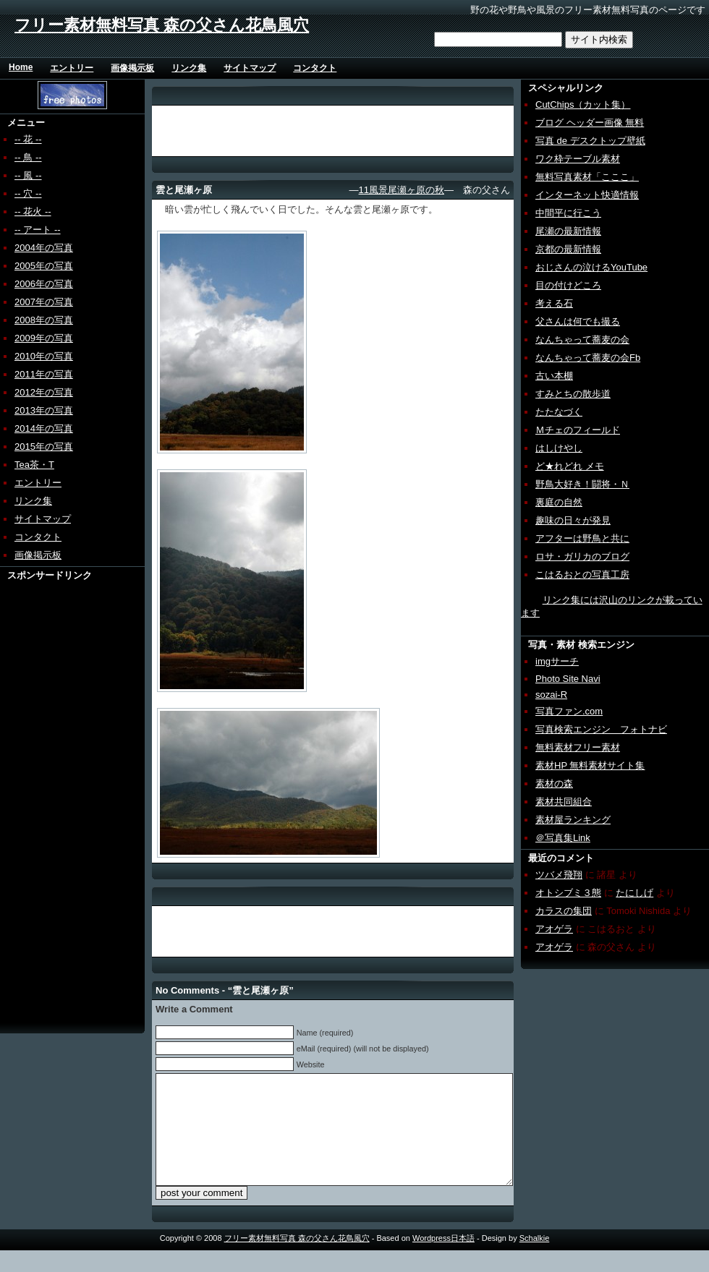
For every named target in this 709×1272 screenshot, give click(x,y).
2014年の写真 (43, 428)
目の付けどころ (568, 285)
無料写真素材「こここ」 (587, 176)
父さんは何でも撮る (577, 321)
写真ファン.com (569, 711)
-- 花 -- (28, 139)
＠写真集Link (562, 837)
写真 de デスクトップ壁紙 (590, 140)
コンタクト (314, 68)
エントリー (71, 68)
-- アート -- (37, 229)
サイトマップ (250, 68)
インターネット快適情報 (587, 194)
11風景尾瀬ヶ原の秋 (401, 189)
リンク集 (188, 68)
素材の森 (554, 783)
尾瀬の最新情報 (568, 231)
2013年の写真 (43, 410)
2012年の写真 (43, 392)
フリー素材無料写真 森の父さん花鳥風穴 (161, 25)
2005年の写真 (43, 265)
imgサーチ (557, 661)
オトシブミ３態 (568, 892)
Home (21, 67)
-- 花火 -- (32, 211)
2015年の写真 (43, 446)
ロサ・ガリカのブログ (582, 556)
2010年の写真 (43, 356)
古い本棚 (554, 375)
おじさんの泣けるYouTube (591, 267)
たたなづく (558, 411)
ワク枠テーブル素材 (577, 158)
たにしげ (634, 892)
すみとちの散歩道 (573, 393)
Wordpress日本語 (443, 1259)
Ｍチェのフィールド (577, 429)
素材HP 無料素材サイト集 (590, 765)
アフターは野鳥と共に (582, 538)
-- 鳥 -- (28, 157)
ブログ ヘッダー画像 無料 (589, 122)
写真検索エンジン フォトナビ (601, 729)
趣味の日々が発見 (573, 520)
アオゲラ (554, 928)
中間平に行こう (568, 213)
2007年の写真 (43, 301)
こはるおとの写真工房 (582, 574)
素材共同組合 (563, 801)
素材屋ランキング (573, 819)
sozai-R (551, 694)
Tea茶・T (34, 464)
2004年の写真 (43, 247)
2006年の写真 (43, 283)
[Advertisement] (55, 799)
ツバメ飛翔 (558, 874)
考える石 (554, 303)
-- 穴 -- (28, 193)
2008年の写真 (43, 320)
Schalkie (534, 1259)
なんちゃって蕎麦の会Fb (587, 357)
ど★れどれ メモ (569, 466)
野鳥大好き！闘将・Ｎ (582, 484)
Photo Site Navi (567, 678)
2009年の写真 (43, 338)
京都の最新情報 (568, 249)
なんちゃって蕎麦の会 (582, 339)
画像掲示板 (132, 68)
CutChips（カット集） (582, 104)
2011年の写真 (43, 374)
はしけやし (558, 448)
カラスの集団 (563, 910)
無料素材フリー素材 (577, 747)
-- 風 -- (28, 175)
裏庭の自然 (558, 502)
